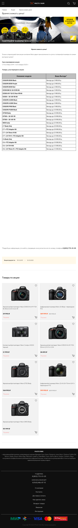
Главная (4, 10)
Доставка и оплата (39, 496)
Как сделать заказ (39, 499)
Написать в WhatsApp (39, 480)
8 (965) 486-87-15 (39, 483)
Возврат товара (39, 503)
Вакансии (39, 507)
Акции (13, 10)
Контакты (39, 492)
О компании (39, 488)
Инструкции (39, 511)
